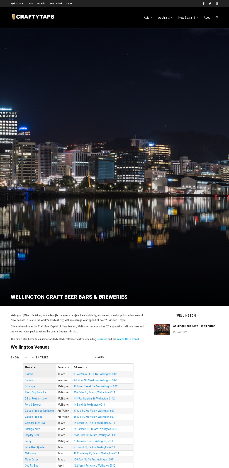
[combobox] (27, 360)
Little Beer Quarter (23, 450)
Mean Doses (20, 463)
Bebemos (18, 383)
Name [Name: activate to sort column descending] (16, 370)
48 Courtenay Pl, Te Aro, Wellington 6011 (85, 456)
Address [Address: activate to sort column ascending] (67, 370)
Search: (120, 360)
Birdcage (18, 389)
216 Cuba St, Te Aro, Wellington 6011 (83, 395)
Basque (17, 377)
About (69, 3)
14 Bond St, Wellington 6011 (78, 407)
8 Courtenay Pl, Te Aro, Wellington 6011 (84, 377)
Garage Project (21, 420)
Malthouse (18, 456)
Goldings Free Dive (23, 426)
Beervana (102, 342)
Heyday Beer (20, 438)
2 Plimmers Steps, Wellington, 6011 (82, 444)
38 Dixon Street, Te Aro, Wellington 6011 (85, 389)
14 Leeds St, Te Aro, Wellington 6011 (83, 426)
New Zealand (56, 3)
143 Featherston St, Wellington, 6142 (82, 401)
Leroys (16, 444)
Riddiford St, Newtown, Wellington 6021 (84, 383)
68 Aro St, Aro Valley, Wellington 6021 (83, 420)
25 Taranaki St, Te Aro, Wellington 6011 (84, 432)
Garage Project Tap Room (27, 413)
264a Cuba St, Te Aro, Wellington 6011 (83, 438)
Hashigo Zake (20, 432)
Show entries (30, 360)
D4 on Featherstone (24, 401)
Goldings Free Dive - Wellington (194, 328)
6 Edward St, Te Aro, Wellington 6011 (83, 450)
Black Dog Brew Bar (24, 395)
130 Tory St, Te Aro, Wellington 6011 (82, 463)
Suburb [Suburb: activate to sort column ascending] (50, 370)
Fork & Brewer (21, 407)
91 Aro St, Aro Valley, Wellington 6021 (83, 413)
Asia (31, 3)
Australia (41, 3)
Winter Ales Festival (128, 342)
